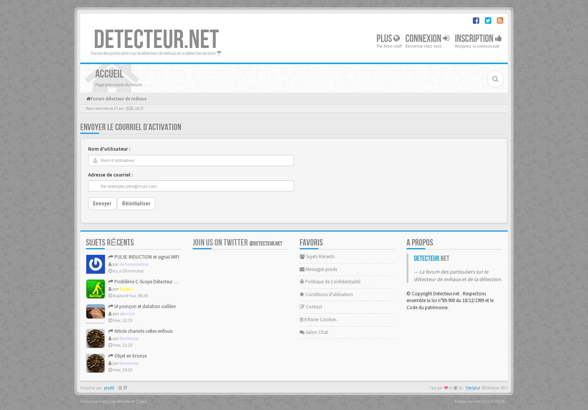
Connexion (427, 39)
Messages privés (318, 269)
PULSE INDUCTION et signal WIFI (143, 257)
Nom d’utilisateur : (109, 149)
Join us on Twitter (237, 242)
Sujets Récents (317, 256)
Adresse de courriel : (110, 175)
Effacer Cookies (318, 319)
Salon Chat (314, 332)
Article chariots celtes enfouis (140, 331)
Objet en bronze (127, 356)
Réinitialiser (136, 203)
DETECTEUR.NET (156, 40)
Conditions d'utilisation (326, 294)
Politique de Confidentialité (330, 281)
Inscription (478, 39)
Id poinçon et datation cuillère (142, 306)
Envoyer (102, 203)
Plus (388, 39)
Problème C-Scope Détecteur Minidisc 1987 (154, 281)
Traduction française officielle (105, 401)
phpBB (109, 388)
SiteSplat (473, 388)
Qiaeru (141, 401)
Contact (311, 307)
